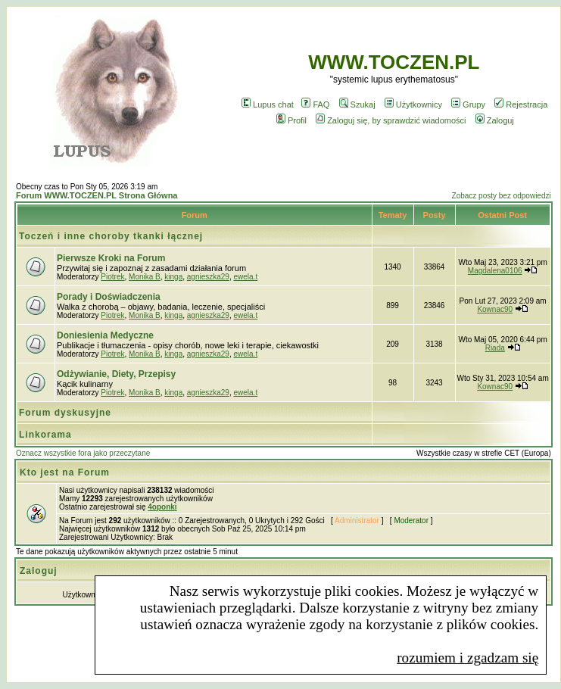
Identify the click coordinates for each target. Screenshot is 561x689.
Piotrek (112, 277)
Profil (291, 120)
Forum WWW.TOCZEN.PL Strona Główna (96, 195)
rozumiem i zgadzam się (467, 658)
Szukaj (357, 104)
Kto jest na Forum (65, 472)
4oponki (162, 507)
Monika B (145, 277)
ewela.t (245, 277)
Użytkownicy (413, 104)
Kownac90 (495, 309)
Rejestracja (520, 104)
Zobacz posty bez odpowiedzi (501, 196)
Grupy (468, 104)
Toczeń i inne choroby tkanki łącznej (111, 236)
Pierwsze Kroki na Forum (111, 258)
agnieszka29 (208, 277)
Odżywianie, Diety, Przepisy (116, 374)
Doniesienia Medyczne (105, 335)
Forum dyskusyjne (65, 412)
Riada (495, 348)
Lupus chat (268, 104)
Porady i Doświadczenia (109, 297)
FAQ (315, 104)
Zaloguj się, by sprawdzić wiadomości (391, 120)
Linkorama (45, 434)
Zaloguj (494, 120)
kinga (173, 277)
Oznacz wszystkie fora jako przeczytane (83, 453)
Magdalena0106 (495, 271)
